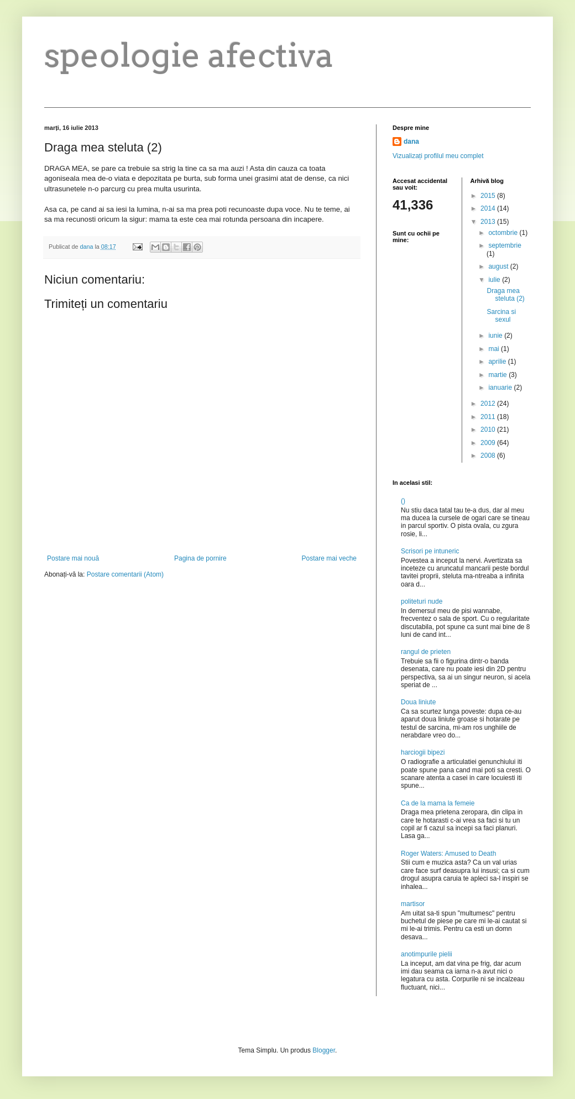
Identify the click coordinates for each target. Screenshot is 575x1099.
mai (494, 349)
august (499, 266)
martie (498, 375)
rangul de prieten (426, 652)
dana (411, 141)
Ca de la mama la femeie (437, 803)
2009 (488, 443)
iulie (495, 280)
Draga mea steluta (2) (505, 294)
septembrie (504, 245)
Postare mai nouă (73, 558)
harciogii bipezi (423, 752)
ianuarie (501, 387)
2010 (488, 429)
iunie (496, 335)
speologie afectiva (189, 55)
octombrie (503, 233)
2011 (488, 417)
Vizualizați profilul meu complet (438, 156)
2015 (488, 196)
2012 (488, 403)
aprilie (498, 361)
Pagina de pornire (200, 558)
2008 (488, 455)
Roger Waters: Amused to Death (448, 853)
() (403, 501)
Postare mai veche (329, 558)
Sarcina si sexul (501, 315)
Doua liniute (418, 702)
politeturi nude (421, 601)
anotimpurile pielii (426, 954)
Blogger (323, 1050)
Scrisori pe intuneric (430, 551)
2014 (488, 208)
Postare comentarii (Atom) (125, 574)
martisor (413, 904)
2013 (488, 222)
